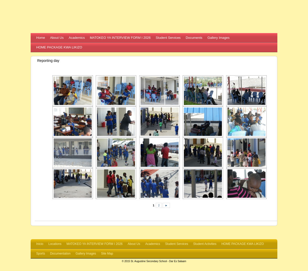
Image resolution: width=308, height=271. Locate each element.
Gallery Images (218, 38)
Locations (54, 244)
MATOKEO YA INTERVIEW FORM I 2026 (120, 38)
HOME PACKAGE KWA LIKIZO (59, 47)
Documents (194, 38)
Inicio (39, 244)
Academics (77, 38)
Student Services (168, 38)
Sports (40, 253)
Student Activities (204, 244)
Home (40, 38)
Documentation (60, 253)
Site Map (107, 253)
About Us (57, 38)
